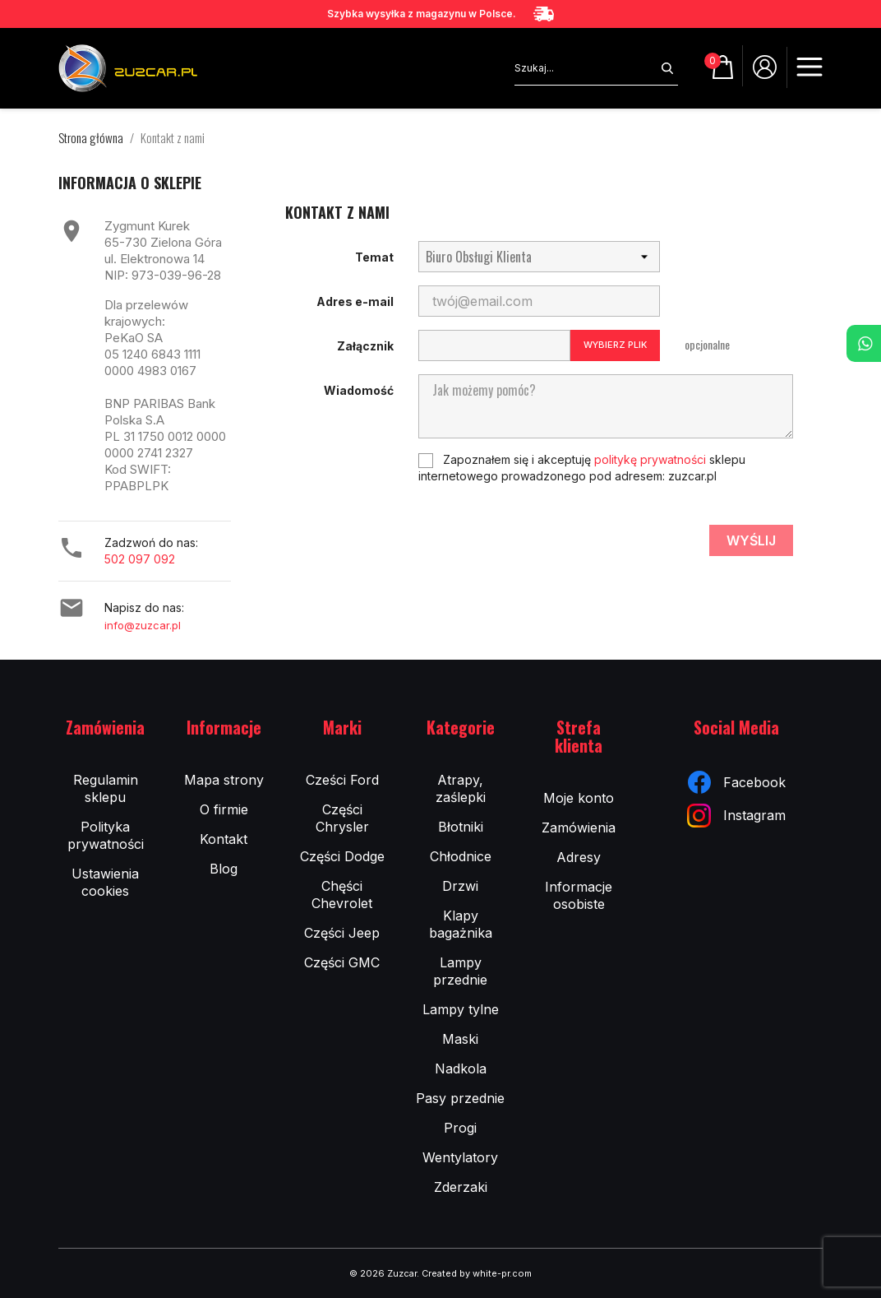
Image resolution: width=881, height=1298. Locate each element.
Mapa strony (224, 780)
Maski (460, 1039)
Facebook (737, 782)
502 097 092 (139, 559)
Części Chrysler (342, 818)
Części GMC (342, 962)
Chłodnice (460, 856)
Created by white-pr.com (477, 1273)
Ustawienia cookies (105, 882)
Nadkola (461, 1068)
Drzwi (460, 886)
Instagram (736, 815)
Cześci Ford (342, 780)
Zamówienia (579, 827)
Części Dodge (342, 856)
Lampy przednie (460, 971)
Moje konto (578, 798)
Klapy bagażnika (460, 924)
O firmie (224, 809)
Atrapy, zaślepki (461, 788)
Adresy (578, 857)
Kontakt (223, 839)
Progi (460, 1128)
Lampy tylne (460, 1009)
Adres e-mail (355, 301)
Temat (374, 257)
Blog (224, 868)
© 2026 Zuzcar (383, 1273)
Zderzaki (460, 1187)
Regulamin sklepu (105, 788)
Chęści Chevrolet (341, 894)
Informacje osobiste (578, 895)
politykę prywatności (650, 459)
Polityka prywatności (105, 835)
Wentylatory (460, 1157)
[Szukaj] (585, 68)
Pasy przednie (460, 1098)
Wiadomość (359, 390)
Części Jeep (342, 933)
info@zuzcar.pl (142, 625)
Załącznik (365, 346)
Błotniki (460, 826)
